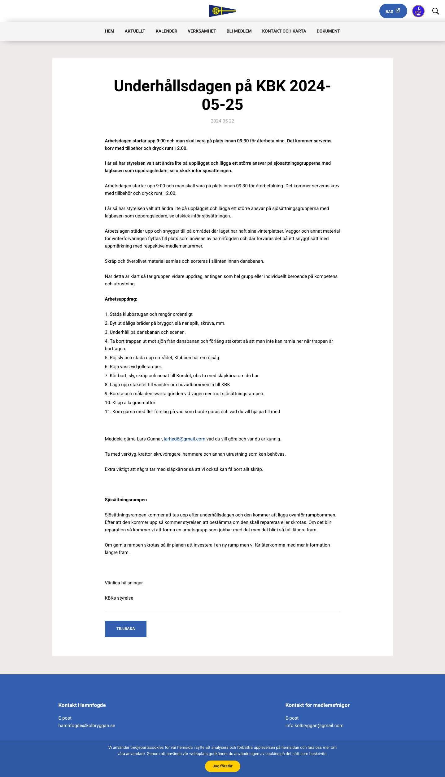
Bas (389, 12)
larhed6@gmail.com (184, 439)
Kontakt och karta (284, 31)
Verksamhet (202, 31)
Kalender (166, 31)
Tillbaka (125, 628)
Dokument (328, 31)
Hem (109, 31)
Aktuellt (135, 31)
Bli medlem (239, 31)
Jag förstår (223, 766)
